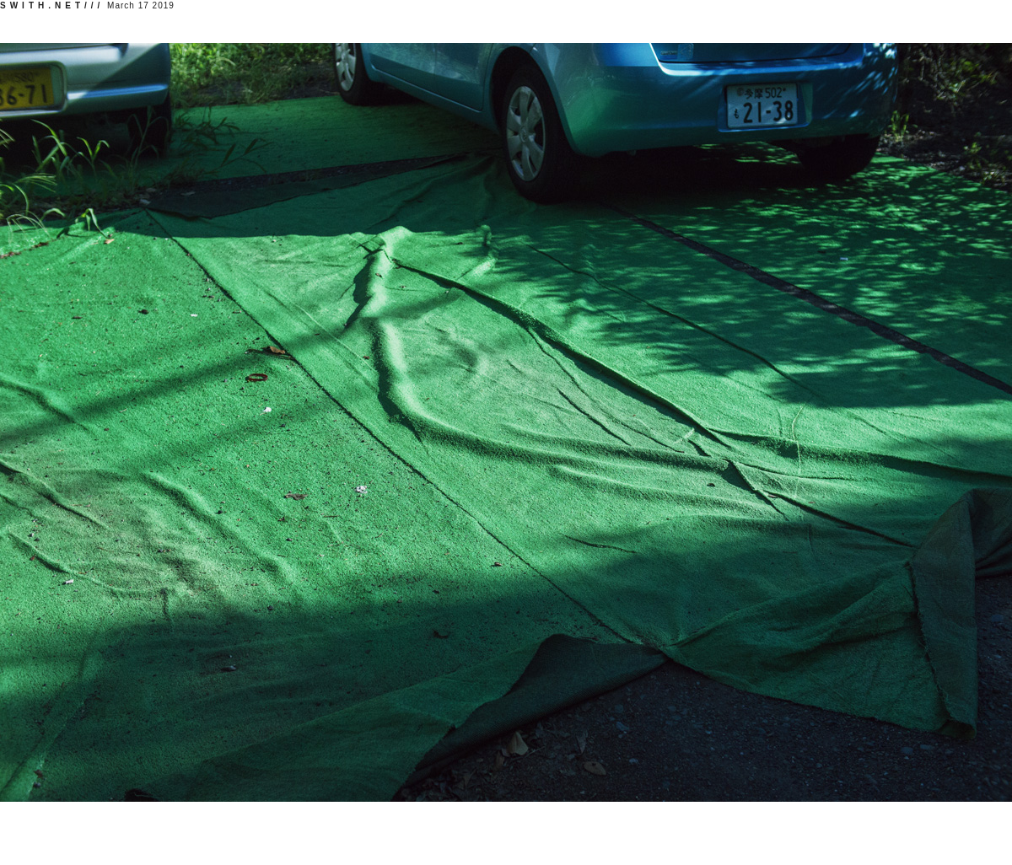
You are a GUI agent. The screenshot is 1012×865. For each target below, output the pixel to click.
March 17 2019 (87, 5)
